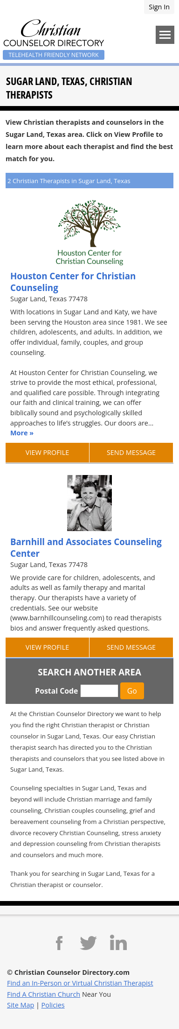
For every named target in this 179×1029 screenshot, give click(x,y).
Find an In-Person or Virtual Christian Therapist (80, 983)
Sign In (159, 6)
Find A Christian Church (43, 994)
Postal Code (56, 691)
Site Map (20, 1005)
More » (22, 432)
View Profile (47, 452)
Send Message (131, 452)
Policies (53, 1005)
